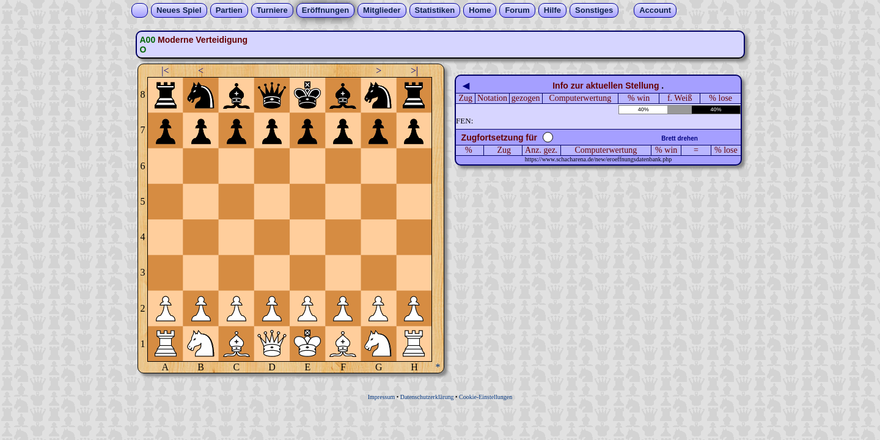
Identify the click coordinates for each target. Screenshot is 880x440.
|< (165, 70)
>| (414, 70)
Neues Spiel (179, 10)
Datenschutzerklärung (427, 397)
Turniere (272, 10)
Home (480, 10)
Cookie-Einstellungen (485, 397)
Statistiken (435, 10)
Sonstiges (594, 10)
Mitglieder (381, 10)
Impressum (381, 397)
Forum (517, 10)
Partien (229, 10)
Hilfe (552, 10)
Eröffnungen (325, 10)
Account (655, 10)
